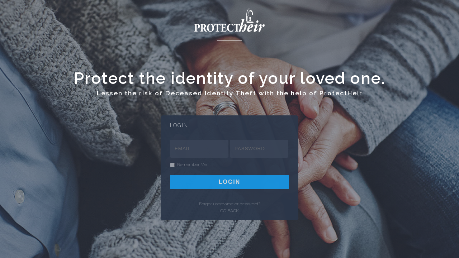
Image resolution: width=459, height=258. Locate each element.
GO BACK (229, 210)
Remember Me (192, 164)
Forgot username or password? (229, 203)
